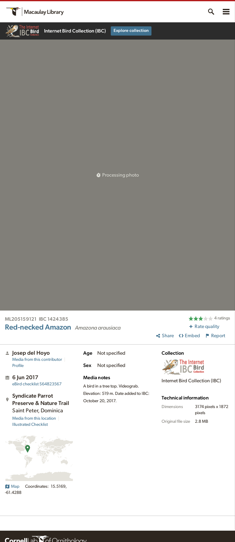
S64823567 (37, 384)
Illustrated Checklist (30, 424)
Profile (18, 366)
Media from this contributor (37, 359)
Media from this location (34, 418)
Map (12, 486)
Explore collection (131, 31)
